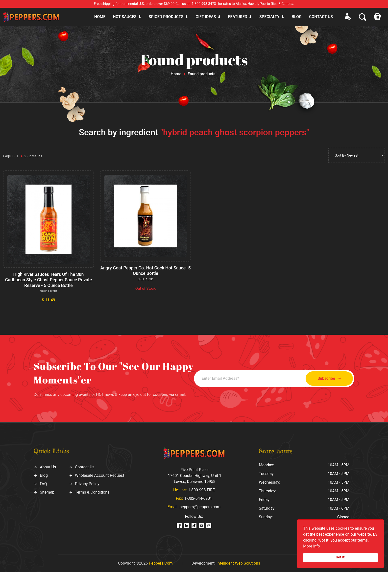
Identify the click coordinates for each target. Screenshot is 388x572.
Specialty (269, 16)
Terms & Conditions (92, 491)
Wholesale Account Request (99, 474)
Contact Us (85, 466)
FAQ (43, 483)
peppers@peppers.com (200, 506)
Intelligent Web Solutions (238, 562)
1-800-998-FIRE (201, 489)
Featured (237, 16)
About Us (48, 466)
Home (99, 16)
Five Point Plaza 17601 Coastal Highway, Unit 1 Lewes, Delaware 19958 (194, 475)
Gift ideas (205, 16)
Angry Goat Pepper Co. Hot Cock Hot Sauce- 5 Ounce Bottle (145, 270)
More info (311, 546)
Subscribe (327, 378)
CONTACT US (321, 16)
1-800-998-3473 (204, 4)
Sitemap (47, 491)
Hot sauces (124, 16)
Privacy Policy (87, 483)
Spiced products (166, 16)
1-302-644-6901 (198, 498)
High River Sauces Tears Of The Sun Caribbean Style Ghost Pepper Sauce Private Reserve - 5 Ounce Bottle (48, 279)
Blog (297, 16)
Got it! (340, 557)
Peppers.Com (160, 562)
